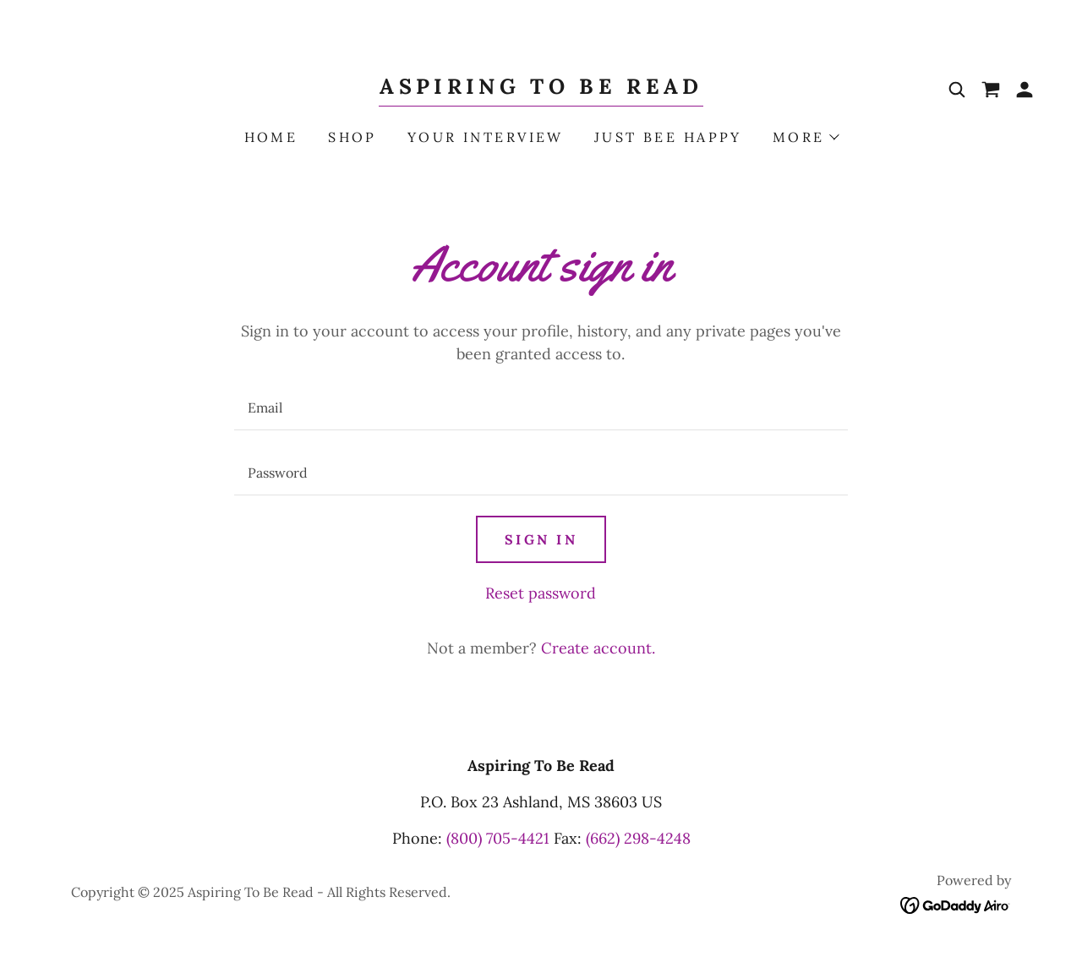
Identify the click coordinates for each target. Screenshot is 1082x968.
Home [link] (271, 137)
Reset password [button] (540, 593)
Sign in (541, 539)
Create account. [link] (598, 648)
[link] (541, 88)
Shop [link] (352, 137)
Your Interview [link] (485, 137)
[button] (1024, 90)
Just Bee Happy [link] (668, 137)
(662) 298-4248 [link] (638, 838)
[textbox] (540, 408)
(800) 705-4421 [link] (497, 838)
